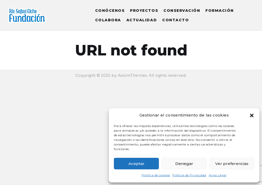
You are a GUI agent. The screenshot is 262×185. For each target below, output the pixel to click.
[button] (251, 115)
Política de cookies (156, 175)
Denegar (184, 163)
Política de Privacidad (189, 175)
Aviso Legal (217, 175)
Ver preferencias (231, 163)
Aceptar (136, 163)
